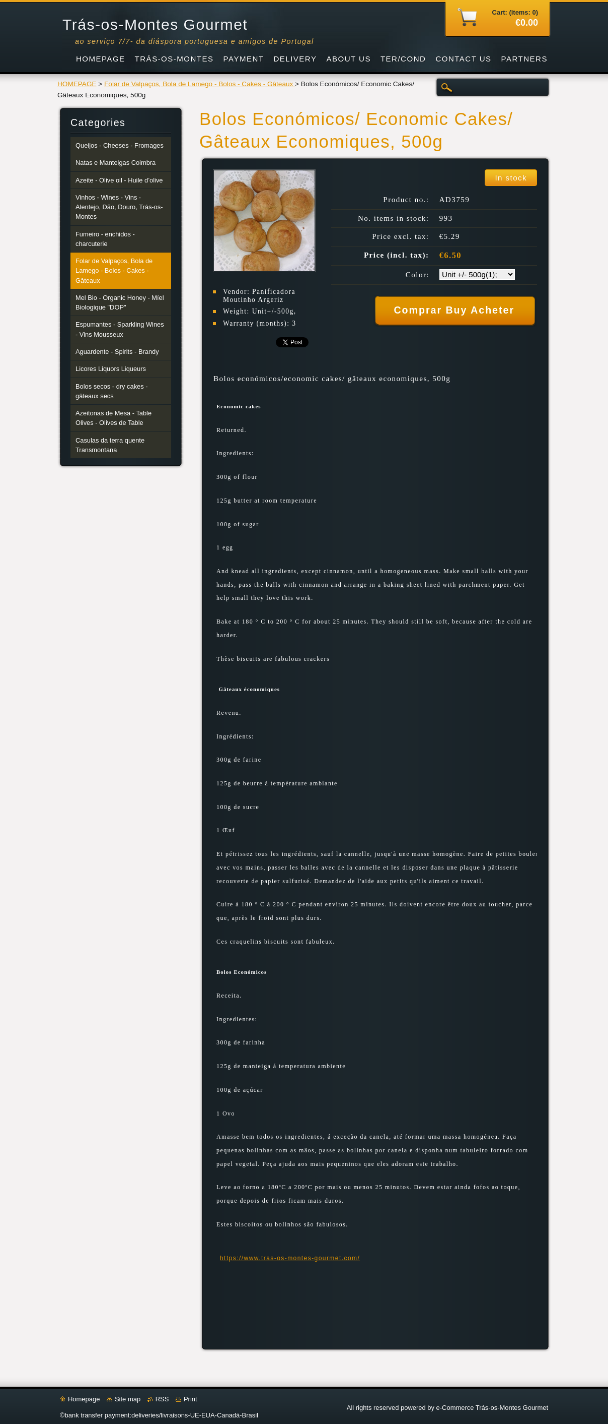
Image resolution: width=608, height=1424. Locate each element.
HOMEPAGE (77, 84)
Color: (417, 275)
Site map (127, 1399)
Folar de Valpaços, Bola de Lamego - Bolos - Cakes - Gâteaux (199, 84)
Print (190, 1399)
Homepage (84, 1399)
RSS (162, 1399)
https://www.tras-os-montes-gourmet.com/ (290, 1258)
